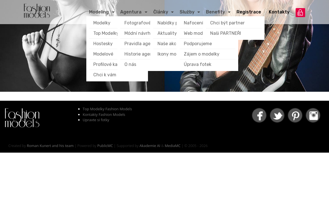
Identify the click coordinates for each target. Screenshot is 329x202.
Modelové (103, 54)
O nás (130, 64)
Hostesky (103, 43)
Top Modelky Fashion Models (107, 108)
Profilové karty (108, 64)
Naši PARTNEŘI (225, 33)
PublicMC (105, 145)
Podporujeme (198, 43)
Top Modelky (106, 33)
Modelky (101, 23)
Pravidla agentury (143, 43)
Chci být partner (227, 23)
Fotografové (137, 23)
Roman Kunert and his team (50, 145)
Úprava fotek (197, 64)
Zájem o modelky (201, 54)
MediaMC (172, 145)
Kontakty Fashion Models (104, 114)
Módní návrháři (140, 33)
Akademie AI (150, 145)
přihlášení (300, 12)
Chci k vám (104, 74)
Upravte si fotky (96, 119)
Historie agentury (142, 54)
